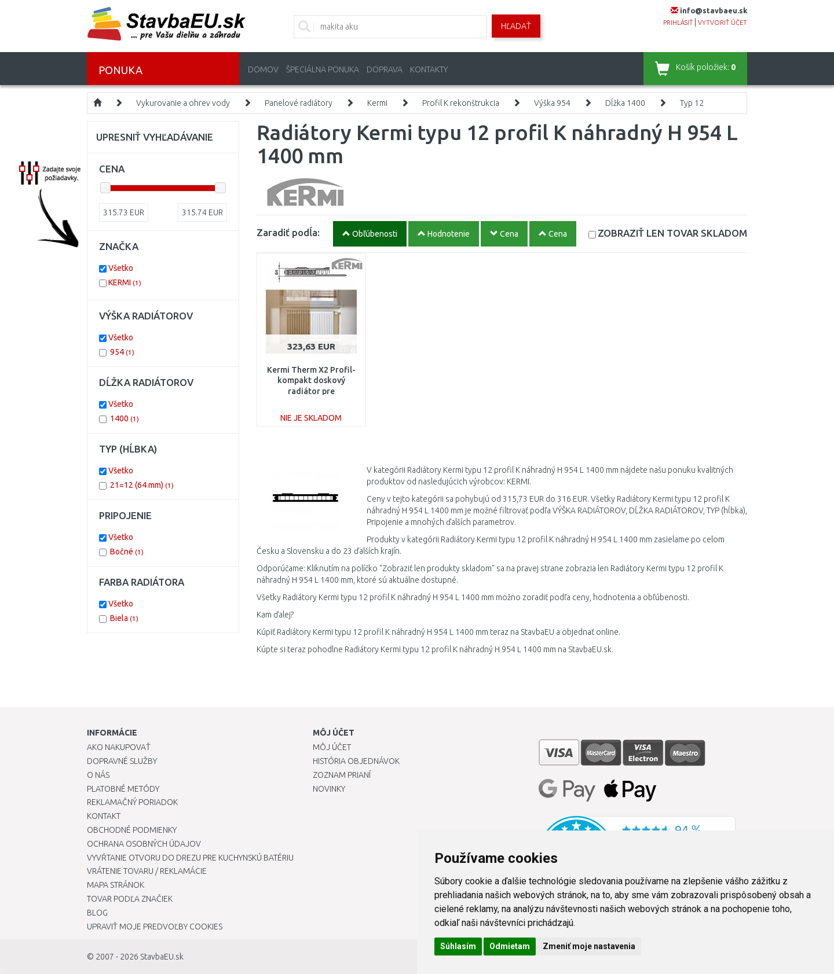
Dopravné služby (122, 761)
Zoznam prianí (342, 775)
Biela (124, 618)
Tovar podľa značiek (130, 898)
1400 (124, 418)
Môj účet (332, 747)
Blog (97, 912)
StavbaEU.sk (162, 956)
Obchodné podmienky (132, 830)
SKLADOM (672, 232)
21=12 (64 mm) (142, 485)
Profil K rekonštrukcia (460, 103)
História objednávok (356, 761)
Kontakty (429, 69)
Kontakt (103, 816)
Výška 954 (552, 103)
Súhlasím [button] (458, 946)
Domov (263, 69)
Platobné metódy (123, 788)
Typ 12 (692, 103)
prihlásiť (678, 22)
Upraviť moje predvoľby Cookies (154, 926)
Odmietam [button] (509, 946)
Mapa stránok (115, 885)
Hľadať (516, 26)
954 (122, 351)
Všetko (120, 268)
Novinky (329, 788)
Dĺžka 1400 (625, 103)
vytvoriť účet (722, 22)
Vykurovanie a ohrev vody (183, 103)
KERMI (124, 282)
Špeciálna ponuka (322, 69)
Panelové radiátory (298, 103)
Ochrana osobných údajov (144, 843)
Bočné (127, 551)
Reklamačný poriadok (132, 802)
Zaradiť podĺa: (288, 232)
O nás (98, 775)
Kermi (377, 103)
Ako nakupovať (119, 747)
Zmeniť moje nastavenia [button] (589, 946)
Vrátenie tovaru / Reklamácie (147, 871)
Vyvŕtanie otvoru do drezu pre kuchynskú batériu (190, 857)
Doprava (385, 69)
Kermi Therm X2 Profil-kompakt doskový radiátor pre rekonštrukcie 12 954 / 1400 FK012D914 (311, 391)
